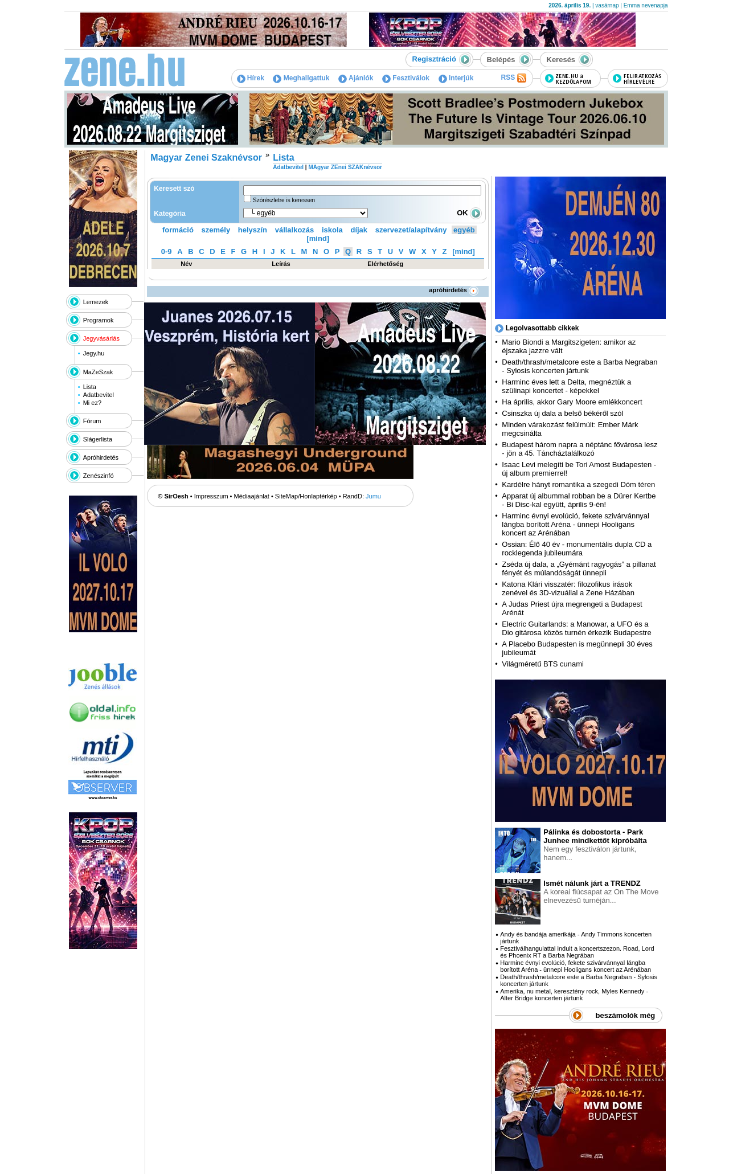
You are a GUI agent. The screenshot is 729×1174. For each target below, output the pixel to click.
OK (469, 212)
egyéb (464, 230)
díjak (358, 230)
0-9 (166, 251)
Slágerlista (97, 439)
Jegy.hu (94, 353)
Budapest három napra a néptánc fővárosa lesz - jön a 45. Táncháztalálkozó (579, 448)
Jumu (373, 496)
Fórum (92, 421)
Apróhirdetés (100, 457)
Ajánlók (355, 78)
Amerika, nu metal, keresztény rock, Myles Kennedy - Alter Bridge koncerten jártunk (574, 994)
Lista (89, 386)
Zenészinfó (98, 475)
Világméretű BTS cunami (543, 664)
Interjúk (456, 78)
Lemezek (96, 301)
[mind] (317, 238)
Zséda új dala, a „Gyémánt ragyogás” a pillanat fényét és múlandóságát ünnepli (579, 568)
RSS (513, 78)
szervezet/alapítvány (411, 230)
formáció (178, 230)
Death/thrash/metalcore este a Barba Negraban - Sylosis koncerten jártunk (579, 366)
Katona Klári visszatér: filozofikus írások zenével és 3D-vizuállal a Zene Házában (568, 588)
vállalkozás (294, 230)
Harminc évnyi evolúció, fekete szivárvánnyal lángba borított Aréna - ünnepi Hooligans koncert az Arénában (575, 524)
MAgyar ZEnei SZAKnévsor (345, 167)
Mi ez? (92, 402)
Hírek (250, 78)
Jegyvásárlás (101, 338)
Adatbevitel (98, 394)
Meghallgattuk (301, 78)
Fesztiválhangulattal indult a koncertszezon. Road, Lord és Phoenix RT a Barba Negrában (577, 952)
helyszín (252, 230)
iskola (332, 230)
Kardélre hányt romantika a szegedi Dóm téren (578, 484)
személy (216, 230)
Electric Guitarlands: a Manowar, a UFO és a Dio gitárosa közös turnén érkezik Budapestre (576, 628)
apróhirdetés (453, 290)
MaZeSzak (98, 372)
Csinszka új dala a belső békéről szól (562, 413)
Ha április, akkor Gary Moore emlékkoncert (572, 402)
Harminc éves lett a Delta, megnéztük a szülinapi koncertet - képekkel (566, 386)
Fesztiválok (405, 78)
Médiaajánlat (251, 496)
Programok (98, 320)
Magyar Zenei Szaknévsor (206, 157)
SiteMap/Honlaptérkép (306, 496)
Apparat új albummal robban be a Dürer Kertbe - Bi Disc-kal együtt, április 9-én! (579, 500)
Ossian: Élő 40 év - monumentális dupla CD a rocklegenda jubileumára (577, 548)
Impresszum (211, 496)
